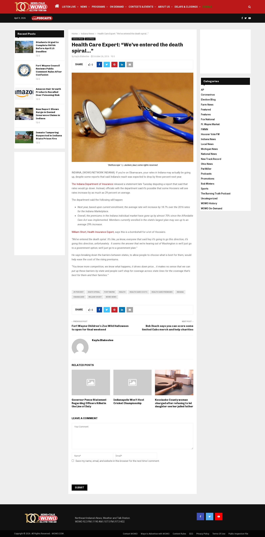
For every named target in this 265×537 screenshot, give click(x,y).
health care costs (138, 292)
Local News (90, 39)
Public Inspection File (238, 534)
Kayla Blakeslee (81, 56)
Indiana (180, 292)
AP (202, 89)
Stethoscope (114, 165)
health (122, 292)
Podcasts (206, 173)
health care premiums (162, 292)
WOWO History (209, 203)
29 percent (78, 292)
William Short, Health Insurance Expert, (93, 232)
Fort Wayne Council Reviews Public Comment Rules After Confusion (49, 70)
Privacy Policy (202, 534)
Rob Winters (207, 183)
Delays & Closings (186, 6)
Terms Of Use (218, 534)
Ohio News (207, 164)
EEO (191, 534)
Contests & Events (141, 6)
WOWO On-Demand (211, 208)
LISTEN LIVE (69, 6)
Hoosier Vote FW (210, 134)
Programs (98, 6)
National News (209, 154)
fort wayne (109, 292)
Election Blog (208, 99)
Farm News (207, 104)
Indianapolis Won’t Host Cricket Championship (128, 401)
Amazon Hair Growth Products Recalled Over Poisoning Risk (48, 92)
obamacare (78, 297)
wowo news (111, 297)
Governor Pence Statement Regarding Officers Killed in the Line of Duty (89, 403)
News (83, 6)
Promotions (207, 178)
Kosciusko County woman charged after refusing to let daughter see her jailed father (174, 403)
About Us (164, 6)
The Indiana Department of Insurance (92, 184)
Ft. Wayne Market (210, 124)
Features (206, 114)
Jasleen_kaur (130, 165)
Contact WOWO (130, 534)
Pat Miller (206, 168)
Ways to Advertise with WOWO (155, 534)
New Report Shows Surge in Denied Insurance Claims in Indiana (48, 114)
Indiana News (78, 39)
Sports (204, 188)
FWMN (204, 129)
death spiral (94, 292)
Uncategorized (209, 198)
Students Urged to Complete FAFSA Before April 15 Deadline (47, 47)
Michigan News (209, 149)
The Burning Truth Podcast (215, 193)
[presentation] (97, 474)
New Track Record (211, 159)
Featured (206, 109)
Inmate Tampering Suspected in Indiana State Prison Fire (49, 135)
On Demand (117, 6)
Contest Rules (179, 534)
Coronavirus (208, 94)
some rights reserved (147, 165)
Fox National (208, 119)
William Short (95, 297)
